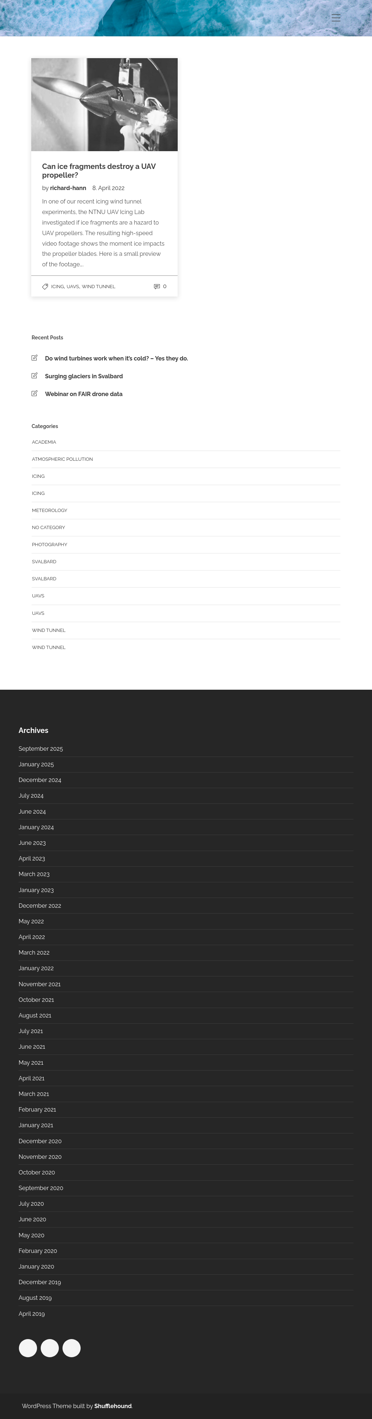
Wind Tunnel (48, 647)
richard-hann (69, 188)
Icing (57, 286)
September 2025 (41, 748)
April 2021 (31, 1078)
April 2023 (32, 858)
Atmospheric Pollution (62, 459)
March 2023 (34, 874)
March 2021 (34, 1094)
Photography (49, 544)
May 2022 (31, 921)
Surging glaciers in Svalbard (84, 376)
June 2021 (32, 1046)
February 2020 (38, 1250)
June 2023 (32, 842)
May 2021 (31, 1062)
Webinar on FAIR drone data (83, 394)
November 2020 (40, 1156)
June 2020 (32, 1219)
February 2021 (37, 1109)
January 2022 (36, 968)
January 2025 (36, 764)
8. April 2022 (108, 188)
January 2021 (36, 1125)
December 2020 (40, 1141)
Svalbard (44, 561)
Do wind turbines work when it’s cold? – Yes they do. (116, 358)
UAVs (73, 286)
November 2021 (40, 984)
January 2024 (36, 827)
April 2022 (32, 937)
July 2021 (31, 1031)
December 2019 (40, 1282)
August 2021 (35, 1015)
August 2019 (35, 1297)
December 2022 (40, 905)
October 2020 (37, 1172)
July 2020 (31, 1203)
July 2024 (31, 795)
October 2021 (36, 999)
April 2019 (32, 1313)
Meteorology (49, 510)
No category (48, 527)
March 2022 (34, 952)
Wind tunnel (98, 286)
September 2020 (41, 1188)
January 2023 (36, 890)
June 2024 (32, 811)
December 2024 (40, 780)
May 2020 (31, 1235)
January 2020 (36, 1266)
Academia (44, 442)
